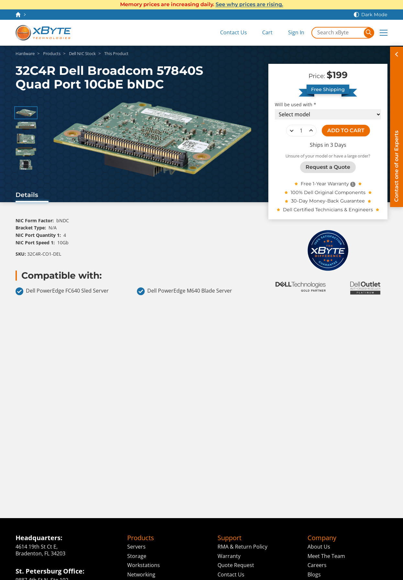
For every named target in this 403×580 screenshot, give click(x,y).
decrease (291, 130)
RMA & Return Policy (242, 546)
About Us (319, 546)
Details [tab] (27, 195)
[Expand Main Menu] (383, 33)
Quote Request (236, 565)
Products (140, 538)
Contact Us (231, 574)
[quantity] (301, 130)
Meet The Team (326, 556)
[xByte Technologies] (43, 33)
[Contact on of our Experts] (396, 127)
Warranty (229, 556)
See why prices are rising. (249, 4)
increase (311, 130)
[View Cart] (263, 33)
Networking (141, 574)
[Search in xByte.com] (338, 33)
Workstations (143, 565)
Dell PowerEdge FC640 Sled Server (62, 291)
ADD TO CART (345, 130)
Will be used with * (295, 105)
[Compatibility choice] (328, 114)
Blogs (314, 574)
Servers (136, 546)
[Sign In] (291, 33)
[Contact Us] (229, 33)
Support (229, 538)
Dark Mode (374, 14)
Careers (317, 565)
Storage (136, 556)
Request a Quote (328, 167)
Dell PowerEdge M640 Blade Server (184, 291)
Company (322, 538)
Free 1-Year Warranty (325, 184)
